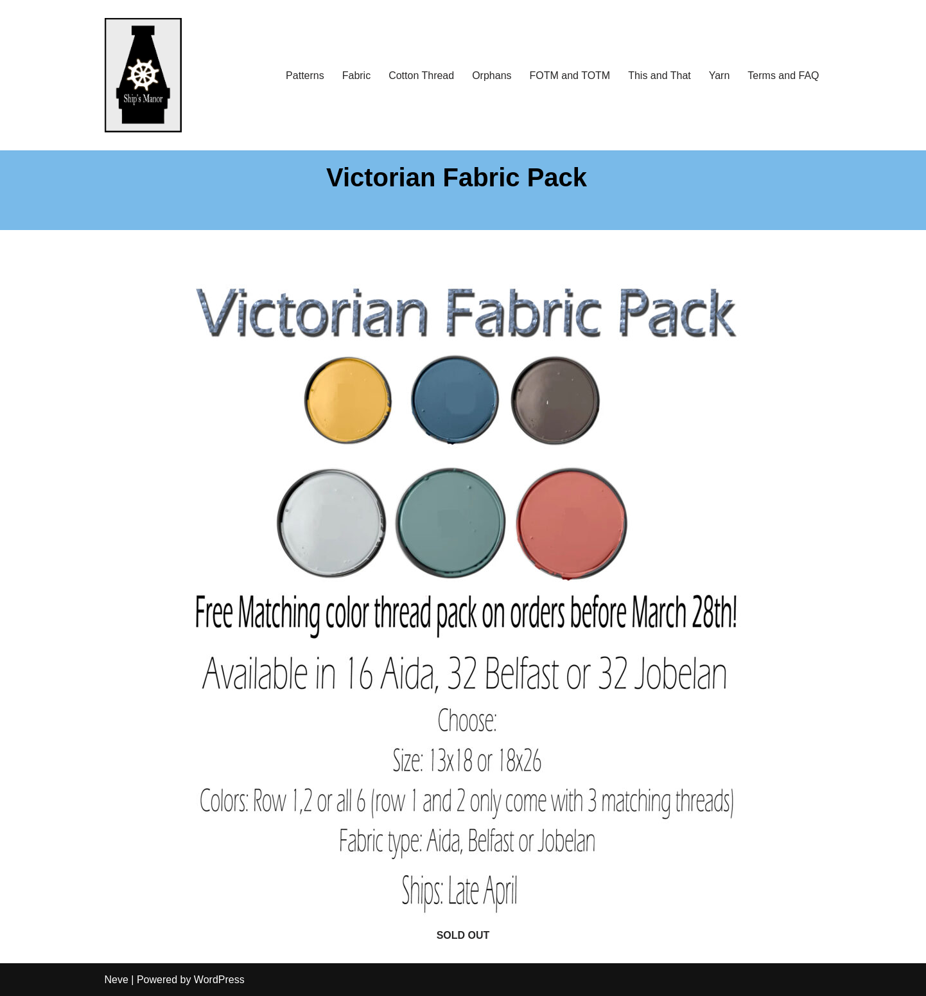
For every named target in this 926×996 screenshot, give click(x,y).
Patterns (305, 75)
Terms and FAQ (783, 75)
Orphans (491, 75)
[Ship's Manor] (143, 75)
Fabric (356, 75)
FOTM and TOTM (570, 75)
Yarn (719, 75)
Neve (116, 979)
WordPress (219, 979)
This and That (659, 75)
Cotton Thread (421, 75)
